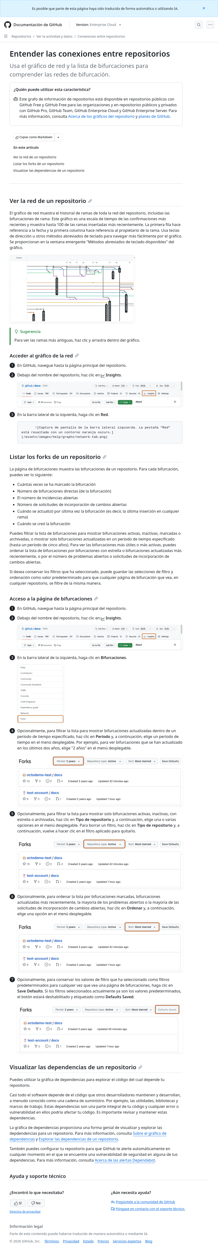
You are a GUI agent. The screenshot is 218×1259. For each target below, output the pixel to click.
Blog (148, 1241)
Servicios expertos (127, 1241)
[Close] (204, 8)
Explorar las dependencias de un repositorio (78, 1139)
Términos (51, 1241)
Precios (103, 1241)
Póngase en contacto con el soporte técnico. (148, 1208)
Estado (88, 1241)
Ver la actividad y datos (54, 36)
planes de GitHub (154, 116)
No (36, 1203)
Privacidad (71, 1241)
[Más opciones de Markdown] (58, 137)
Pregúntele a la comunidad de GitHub (143, 1202)
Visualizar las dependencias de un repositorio (76, 1067)
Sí (18, 1203)
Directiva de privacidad (25, 1212)
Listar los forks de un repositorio (58, 457)
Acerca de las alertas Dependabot (125, 1160)
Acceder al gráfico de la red (44, 355)
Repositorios (21, 36)
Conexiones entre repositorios (101, 36)
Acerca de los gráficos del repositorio (101, 116)
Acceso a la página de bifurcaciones (54, 598)
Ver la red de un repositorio (51, 201)
